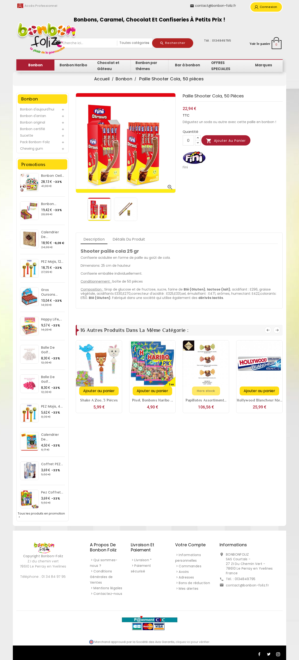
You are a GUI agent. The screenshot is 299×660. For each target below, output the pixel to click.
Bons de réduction (194, 583)
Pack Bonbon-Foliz (35, 142)
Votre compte (190, 545)
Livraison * (143, 560)
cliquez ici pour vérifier (193, 642)
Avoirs (184, 571)
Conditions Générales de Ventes (101, 577)
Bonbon (29, 99)
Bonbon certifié (32, 129)
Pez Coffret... (52, 492)
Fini (185, 167)
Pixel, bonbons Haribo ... (152, 400)
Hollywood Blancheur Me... (259, 400)
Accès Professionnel (41, 6)
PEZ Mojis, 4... (52, 406)
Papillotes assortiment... (205, 400)
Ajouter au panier (226, 141)
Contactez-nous (107, 593)
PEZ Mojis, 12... (52, 261)
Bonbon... (49, 204)
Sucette (26, 135)
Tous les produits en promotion (41, 515)
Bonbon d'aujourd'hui (37, 109)
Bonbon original (32, 122)
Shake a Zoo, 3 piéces (99, 400)
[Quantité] (188, 140)
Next (276, 330)
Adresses (186, 577)
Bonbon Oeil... (52, 175)
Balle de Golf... (48, 350)
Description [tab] (94, 239)
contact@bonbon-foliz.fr (247, 585)
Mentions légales (107, 588)
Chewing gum (31, 148)
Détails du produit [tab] (129, 239)
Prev (267, 330)
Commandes (190, 566)
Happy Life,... (51, 319)
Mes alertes (188, 588)
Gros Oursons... (49, 292)
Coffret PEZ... (52, 464)
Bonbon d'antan (33, 116)
